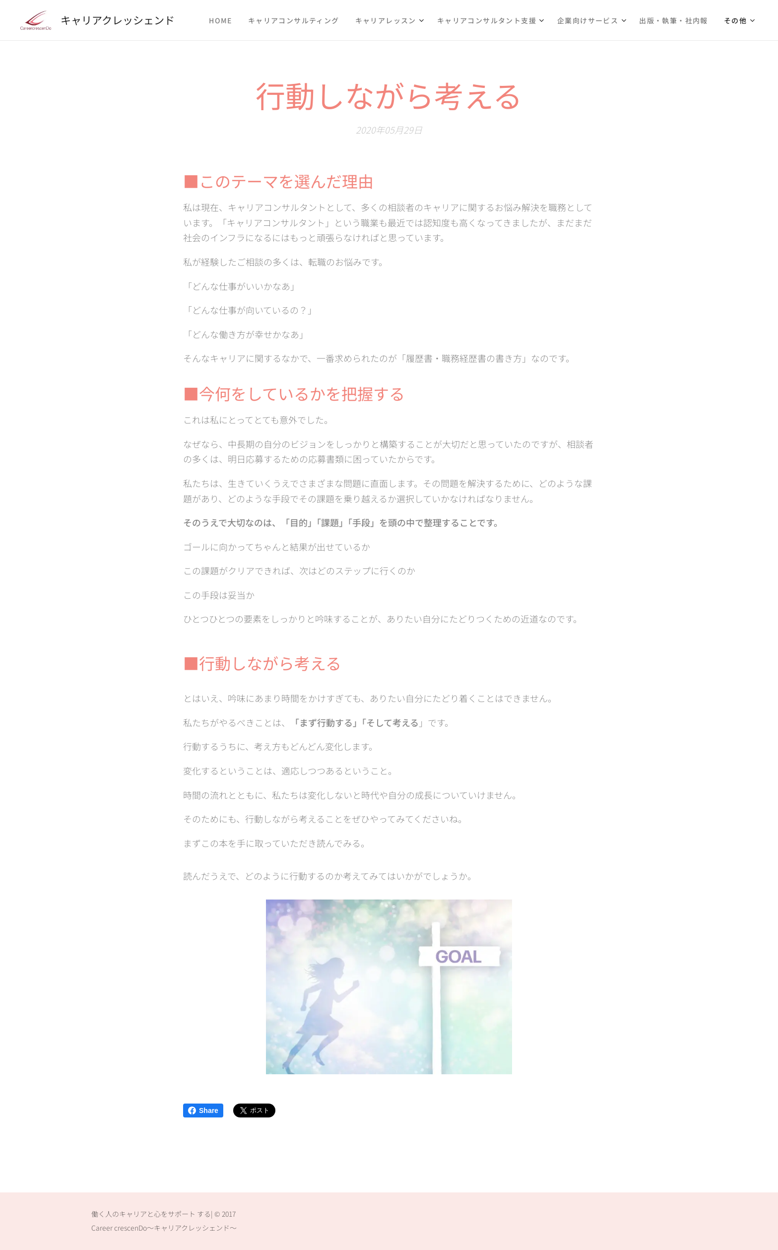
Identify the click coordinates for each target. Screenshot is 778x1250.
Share (203, 1110)
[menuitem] (223, 20)
